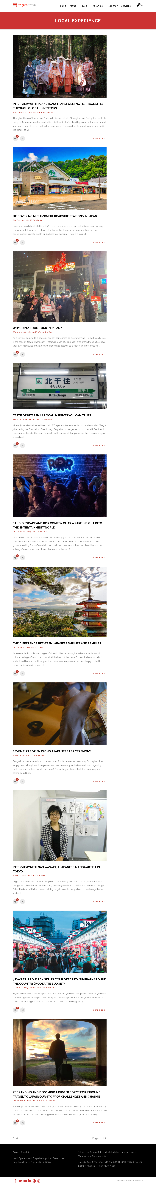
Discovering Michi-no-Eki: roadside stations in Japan (55, 216)
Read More (100, 138)
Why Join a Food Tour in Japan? (37, 328)
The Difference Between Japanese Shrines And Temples (57, 643)
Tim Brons (41, 532)
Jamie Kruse (38, 755)
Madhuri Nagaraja (42, 332)
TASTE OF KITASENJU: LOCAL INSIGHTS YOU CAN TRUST (52, 415)
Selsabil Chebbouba (44, 988)
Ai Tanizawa (36, 220)
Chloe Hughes (39, 876)
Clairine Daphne (46, 112)
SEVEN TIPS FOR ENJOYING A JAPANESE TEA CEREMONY (52, 751)
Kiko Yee (39, 647)
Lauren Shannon (45, 1101)
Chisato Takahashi (42, 419)
